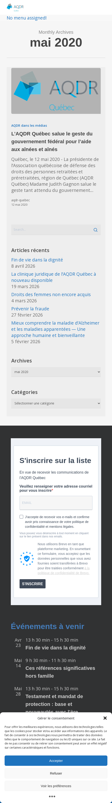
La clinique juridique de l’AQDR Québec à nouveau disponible (53, 277)
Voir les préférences (56, 786)
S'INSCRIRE (32, 584)
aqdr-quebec (20, 200)
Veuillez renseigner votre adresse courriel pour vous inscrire (56, 488)
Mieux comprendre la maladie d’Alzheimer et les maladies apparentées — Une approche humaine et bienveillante (55, 329)
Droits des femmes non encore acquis (51, 294)
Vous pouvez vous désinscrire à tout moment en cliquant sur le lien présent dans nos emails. (54, 535)
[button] (105, 718)
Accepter (56, 761)
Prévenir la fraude (30, 309)
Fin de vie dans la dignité (37, 260)
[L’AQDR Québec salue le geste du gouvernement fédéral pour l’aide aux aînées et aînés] (56, 91)
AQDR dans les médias (29, 125)
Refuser (56, 773)
